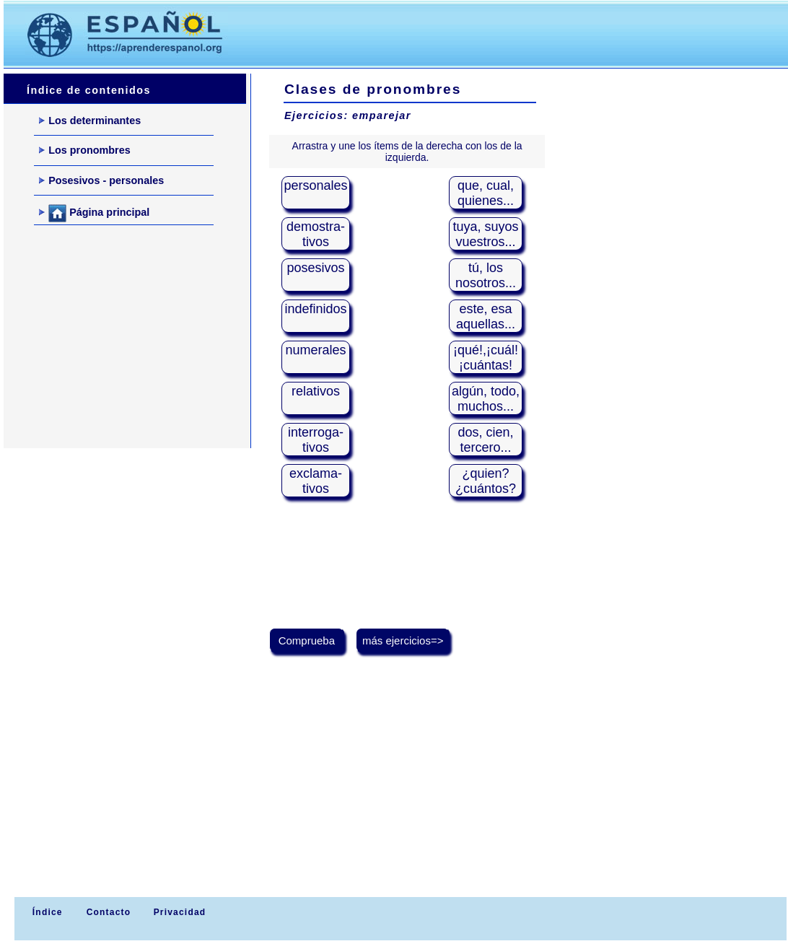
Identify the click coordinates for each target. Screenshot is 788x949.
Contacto (109, 912)
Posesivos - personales (101, 180)
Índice (45, 912)
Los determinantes (90, 120)
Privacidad (180, 912)
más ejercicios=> (403, 640)
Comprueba (307, 640)
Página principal (94, 213)
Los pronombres (85, 150)
